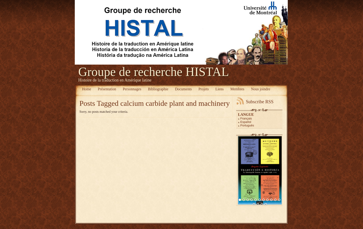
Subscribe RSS (259, 101)
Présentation (107, 89)
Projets (203, 89)
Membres (237, 89)
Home (86, 89)
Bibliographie (158, 89)
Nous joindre (260, 89)
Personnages (132, 89)
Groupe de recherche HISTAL (153, 72)
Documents (183, 89)
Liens (220, 89)
